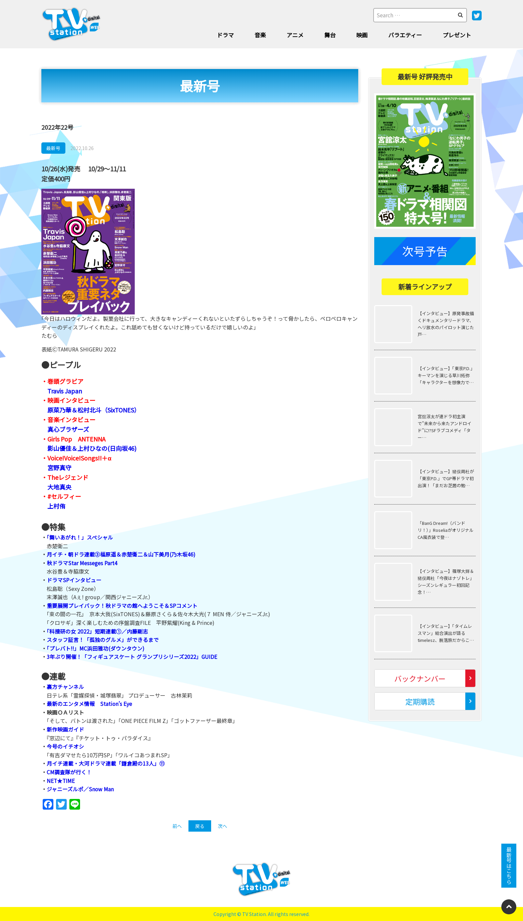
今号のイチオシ (65, 746)
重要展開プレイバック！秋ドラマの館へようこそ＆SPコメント (122, 606)
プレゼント (457, 35)
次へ (222, 826)
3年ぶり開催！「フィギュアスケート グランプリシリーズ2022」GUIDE (132, 657)
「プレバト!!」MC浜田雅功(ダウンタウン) (96, 648)
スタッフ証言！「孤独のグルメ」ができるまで (103, 640)
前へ (177, 826)
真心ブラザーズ (68, 429)
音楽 (260, 35)
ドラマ (225, 35)
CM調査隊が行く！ (69, 772)
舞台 (330, 35)
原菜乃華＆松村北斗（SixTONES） (93, 409)
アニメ (295, 35)
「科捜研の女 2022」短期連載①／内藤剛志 (97, 631)
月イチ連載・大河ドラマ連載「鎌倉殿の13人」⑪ (106, 763)
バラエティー (405, 35)
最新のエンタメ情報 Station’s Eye (89, 704)
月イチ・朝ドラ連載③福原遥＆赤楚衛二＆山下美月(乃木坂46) (121, 554)
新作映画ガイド (65, 729)
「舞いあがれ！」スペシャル (80, 537)
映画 (362, 35)
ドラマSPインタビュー (74, 580)
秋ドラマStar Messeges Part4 (82, 563)
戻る (199, 826)
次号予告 (425, 251)
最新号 (53, 148)
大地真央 (59, 487)
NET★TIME (61, 781)
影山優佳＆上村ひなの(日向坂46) (91, 448)
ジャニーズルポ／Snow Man (80, 789)
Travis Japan (64, 390)
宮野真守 (59, 467)
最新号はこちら (509, 865)
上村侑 (56, 506)
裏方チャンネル (65, 687)
